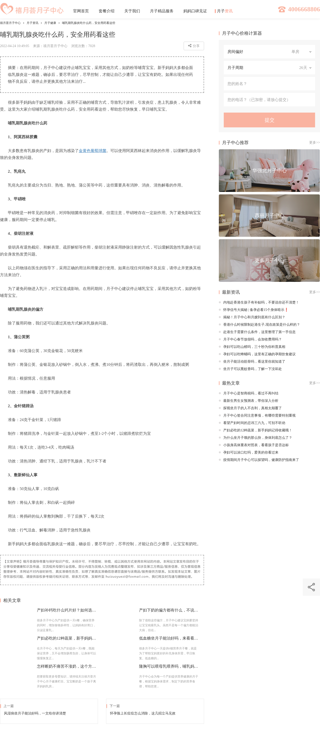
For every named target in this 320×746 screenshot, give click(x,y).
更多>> (314, 142)
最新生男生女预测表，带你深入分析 (248, 401)
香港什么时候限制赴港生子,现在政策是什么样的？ (259, 324)
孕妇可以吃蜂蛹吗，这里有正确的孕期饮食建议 (257, 354)
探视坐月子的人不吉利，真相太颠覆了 (250, 408)
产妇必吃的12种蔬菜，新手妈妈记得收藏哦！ (255, 430)
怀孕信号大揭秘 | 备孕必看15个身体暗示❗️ (253, 310)
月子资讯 (32, 23)
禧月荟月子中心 (10, 23)
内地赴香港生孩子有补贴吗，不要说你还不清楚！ (259, 302)
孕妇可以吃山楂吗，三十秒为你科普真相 (252, 347)
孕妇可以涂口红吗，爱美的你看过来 (248, 452)
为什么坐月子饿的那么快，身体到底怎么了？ (255, 438)
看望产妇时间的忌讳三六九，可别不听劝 (252, 423)
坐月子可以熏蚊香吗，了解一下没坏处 (250, 369)
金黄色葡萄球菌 (92, 151)
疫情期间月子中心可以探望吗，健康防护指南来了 (259, 460)
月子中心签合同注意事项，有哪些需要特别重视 (257, 415)
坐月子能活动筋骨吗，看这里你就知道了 (252, 361)
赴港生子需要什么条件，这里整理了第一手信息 (257, 332)
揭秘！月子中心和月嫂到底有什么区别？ (252, 317)
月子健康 (50, 23)
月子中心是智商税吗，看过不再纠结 (248, 393)
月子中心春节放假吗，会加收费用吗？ (250, 339)
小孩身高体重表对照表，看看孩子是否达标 (254, 445)
